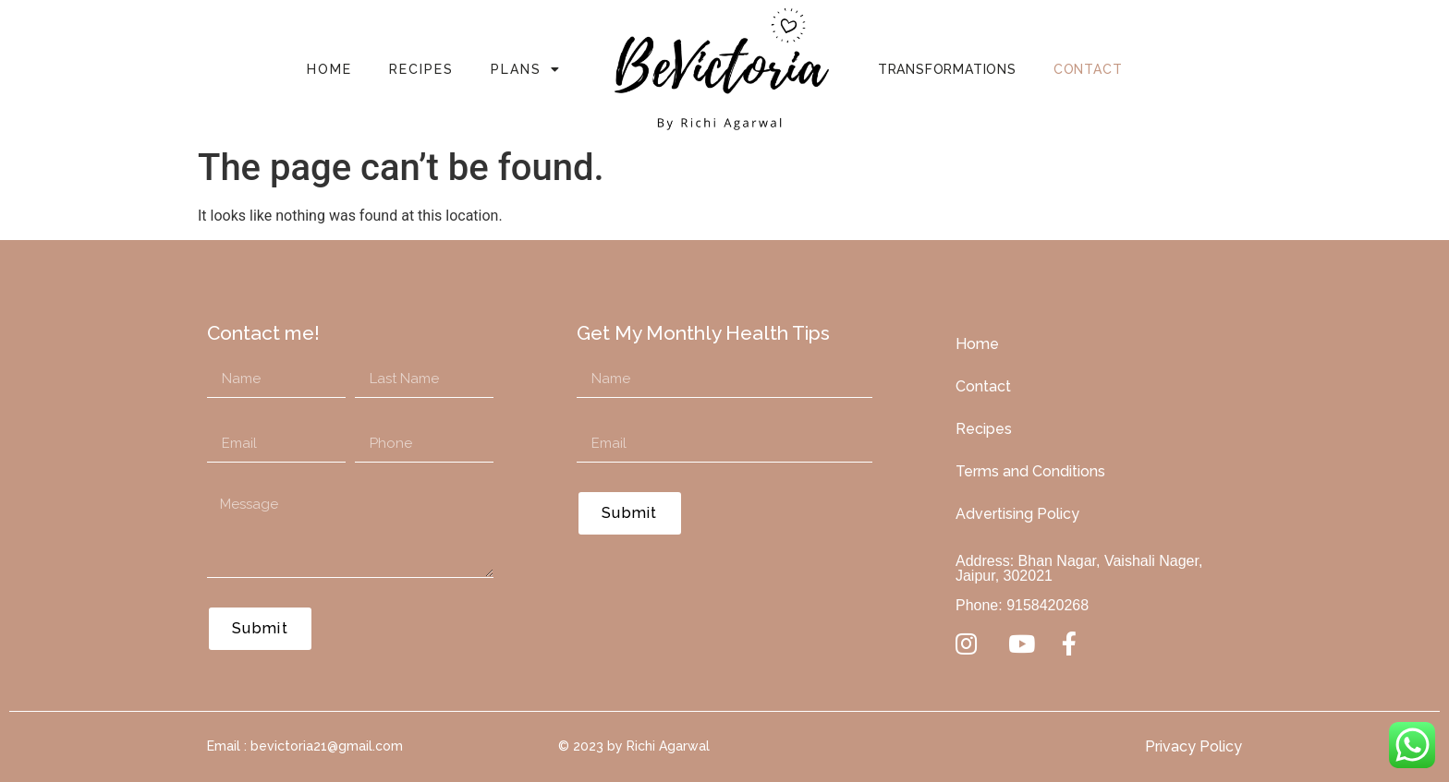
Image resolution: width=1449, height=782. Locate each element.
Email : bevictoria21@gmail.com (305, 746)
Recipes (421, 69)
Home (329, 69)
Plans (526, 69)
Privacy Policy (1193, 746)
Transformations (947, 69)
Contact (1088, 69)
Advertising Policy (1017, 514)
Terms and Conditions (1030, 471)
